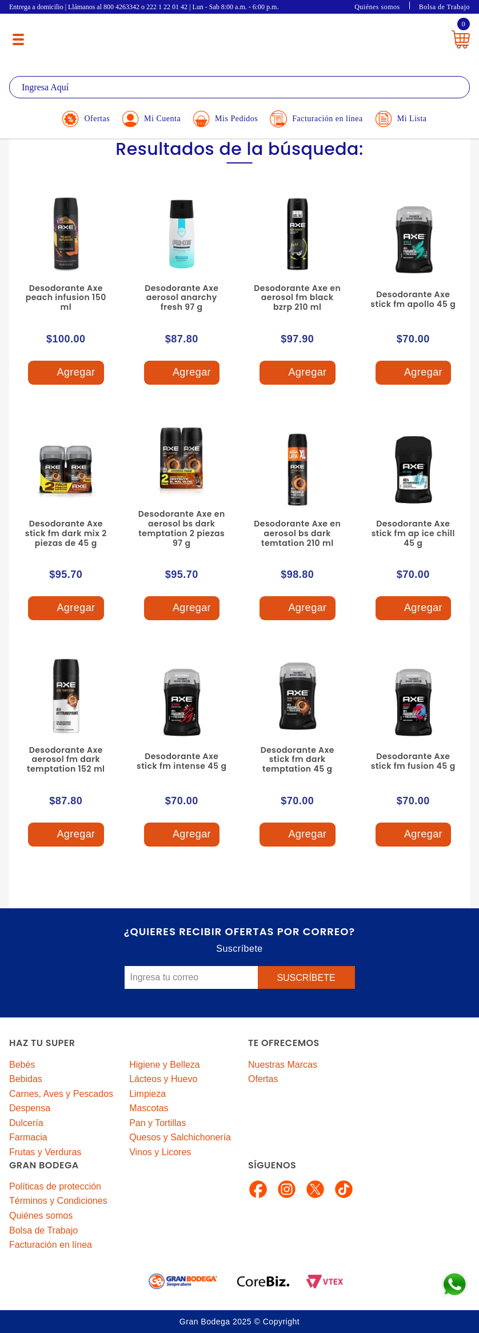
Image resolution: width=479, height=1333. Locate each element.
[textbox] (239, 87)
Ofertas (263, 1079)
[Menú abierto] (18, 39)
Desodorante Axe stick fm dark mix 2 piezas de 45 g (66, 533)
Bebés (22, 1064)
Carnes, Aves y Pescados (61, 1094)
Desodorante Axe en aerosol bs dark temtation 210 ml (297, 533)
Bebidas (25, 1079)
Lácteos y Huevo (163, 1079)
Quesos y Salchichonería (180, 1137)
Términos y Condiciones (58, 1201)
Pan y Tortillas (157, 1123)
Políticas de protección (55, 1186)
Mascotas (148, 1108)
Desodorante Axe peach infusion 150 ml (66, 297)
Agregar (65, 373)
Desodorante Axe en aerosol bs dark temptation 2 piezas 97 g (181, 528)
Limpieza (147, 1094)
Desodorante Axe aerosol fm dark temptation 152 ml (66, 759)
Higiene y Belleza (164, 1064)
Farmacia (28, 1137)
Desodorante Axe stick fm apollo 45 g (413, 299)
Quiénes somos (377, 7)
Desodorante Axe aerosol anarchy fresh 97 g (181, 297)
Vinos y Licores (160, 1152)
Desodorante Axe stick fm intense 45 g (181, 761)
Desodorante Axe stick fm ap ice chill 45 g (413, 533)
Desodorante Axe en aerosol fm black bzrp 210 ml (297, 297)
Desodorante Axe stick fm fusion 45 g (413, 761)
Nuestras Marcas (282, 1064)
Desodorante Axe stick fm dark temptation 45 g (297, 759)
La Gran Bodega (234, 36)
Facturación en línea (50, 1245)
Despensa (29, 1108)
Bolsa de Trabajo (444, 7)
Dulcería (26, 1123)
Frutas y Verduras (45, 1152)
